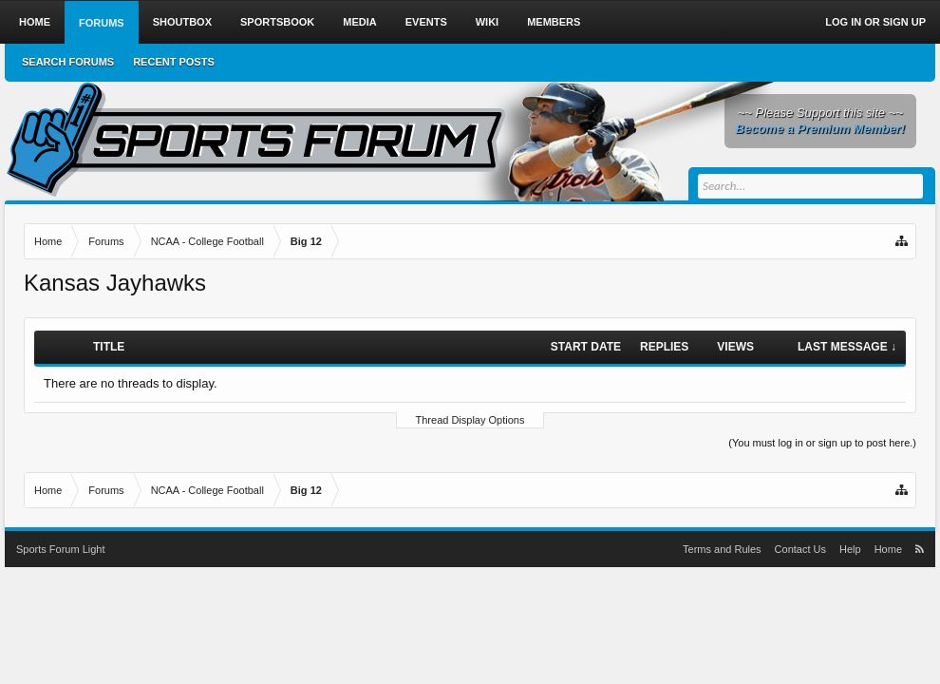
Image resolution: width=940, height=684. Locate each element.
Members (553, 22)
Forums (101, 22)
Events (426, 22)
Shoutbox (182, 22)
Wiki (487, 22)
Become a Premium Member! (820, 129)
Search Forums (68, 61)
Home (34, 22)
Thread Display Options (470, 420)
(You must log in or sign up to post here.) (822, 442)
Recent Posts (174, 61)
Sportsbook (277, 22)
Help (850, 549)
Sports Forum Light (60, 549)
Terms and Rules (722, 549)
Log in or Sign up (875, 22)
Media (359, 22)
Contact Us (800, 549)
